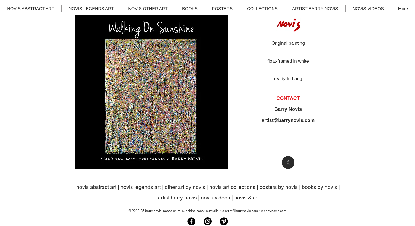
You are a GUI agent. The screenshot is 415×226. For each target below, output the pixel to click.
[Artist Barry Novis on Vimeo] (224, 221)
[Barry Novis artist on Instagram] (208, 221)
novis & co (246, 198)
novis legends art (141, 187)
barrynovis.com (275, 211)
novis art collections (232, 187)
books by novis (319, 187)
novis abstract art (96, 187)
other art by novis (185, 187)
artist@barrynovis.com (288, 120)
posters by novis (278, 187)
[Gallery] (288, 162)
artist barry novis (177, 198)
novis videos (215, 198)
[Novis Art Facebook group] (191, 221)
